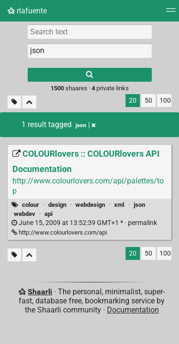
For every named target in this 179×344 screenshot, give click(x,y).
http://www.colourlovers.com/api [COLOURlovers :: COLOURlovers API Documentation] (59, 232)
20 (133, 101)
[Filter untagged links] (14, 102)
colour (30, 204)
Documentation (133, 309)
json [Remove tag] (85, 125)
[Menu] (171, 13)
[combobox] (90, 50)
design (57, 204)
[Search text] (90, 31)
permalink (84, 223)
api (48, 213)
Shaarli (40, 291)
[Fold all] (29, 102)
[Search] (90, 75)
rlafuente (27, 10)
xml (119, 204)
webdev (24, 213)
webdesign (90, 204)
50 (148, 101)
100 (165, 101)
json (139, 204)
